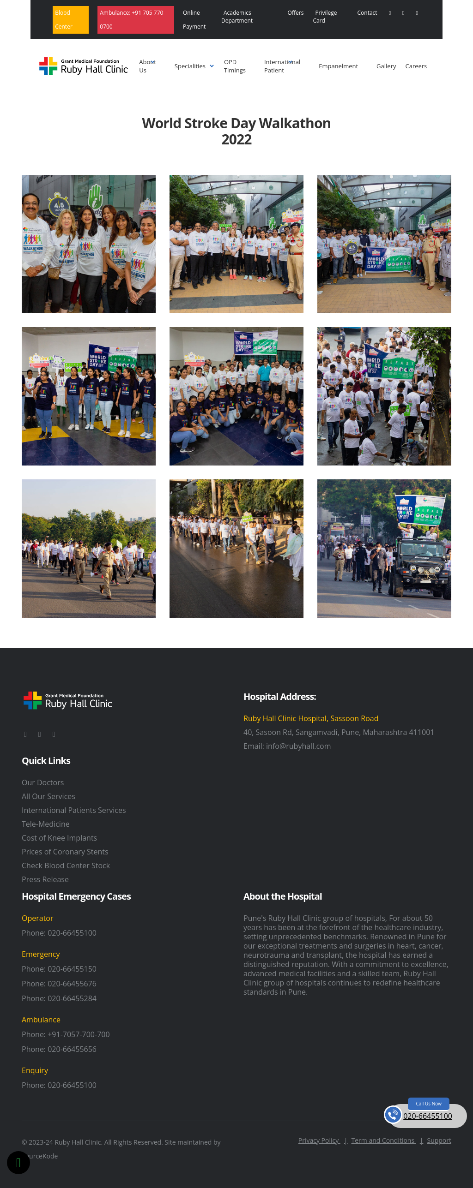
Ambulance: (131, 19)
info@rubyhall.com (298, 746)
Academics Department (237, 16)
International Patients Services (74, 810)
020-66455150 (72, 969)
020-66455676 (72, 984)
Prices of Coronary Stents (65, 852)
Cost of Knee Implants (59, 838)
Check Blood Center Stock (66, 865)
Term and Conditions (388, 1140)
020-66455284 (72, 998)
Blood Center (64, 19)
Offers (296, 13)
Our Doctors (43, 782)
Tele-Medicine (46, 824)
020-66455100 (72, 933)
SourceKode (40, 1156)
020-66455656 (72, 1049)
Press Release (45, 879)
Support (439, 1140)
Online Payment (194, 19)
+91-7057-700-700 (78, 1034)
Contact (367, 13)
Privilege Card (325, 16)
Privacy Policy (323, 1140)
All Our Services (48, 796)
